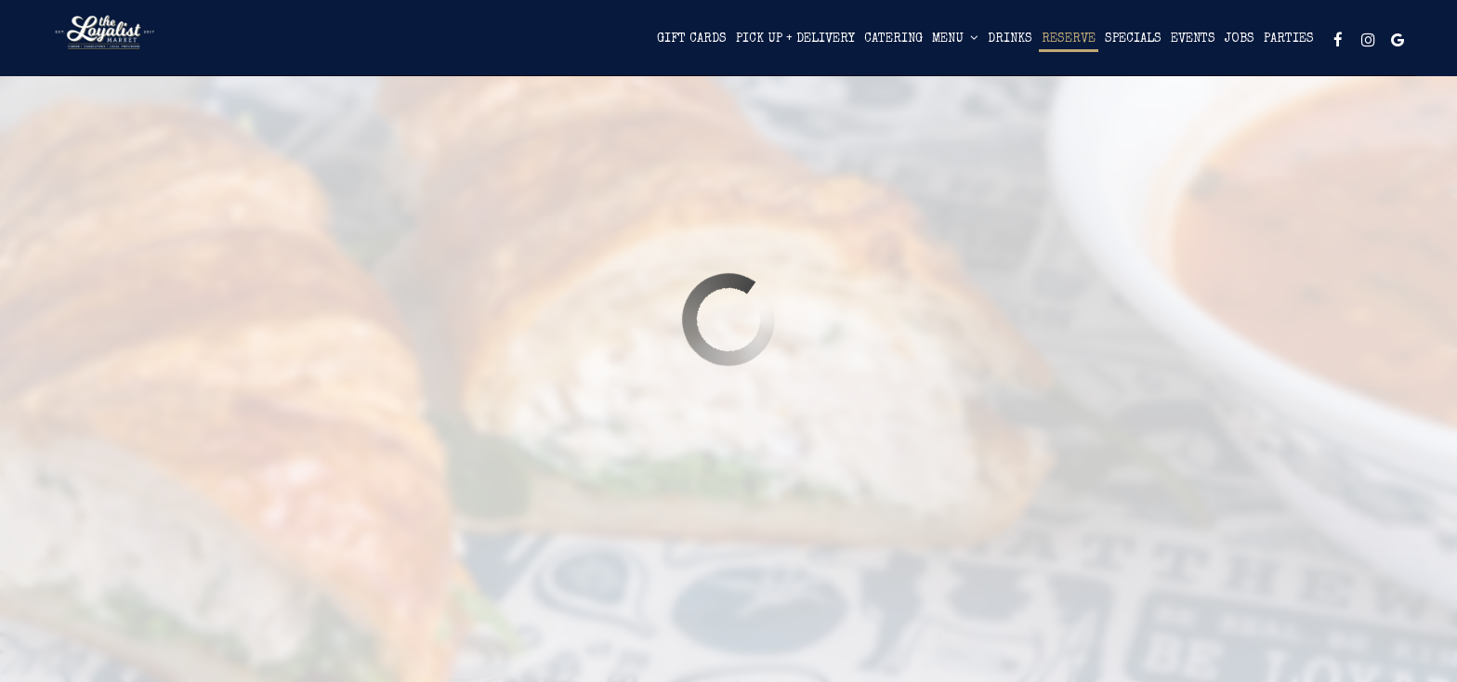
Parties (1174, 46)
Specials (1018, 46)
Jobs (1124, 46)
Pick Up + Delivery (680, 46)
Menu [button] (840, 45)
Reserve (953, 46)
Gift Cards (576, 46)
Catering (778, 46)
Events (1078, 46)
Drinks (895, 46)
